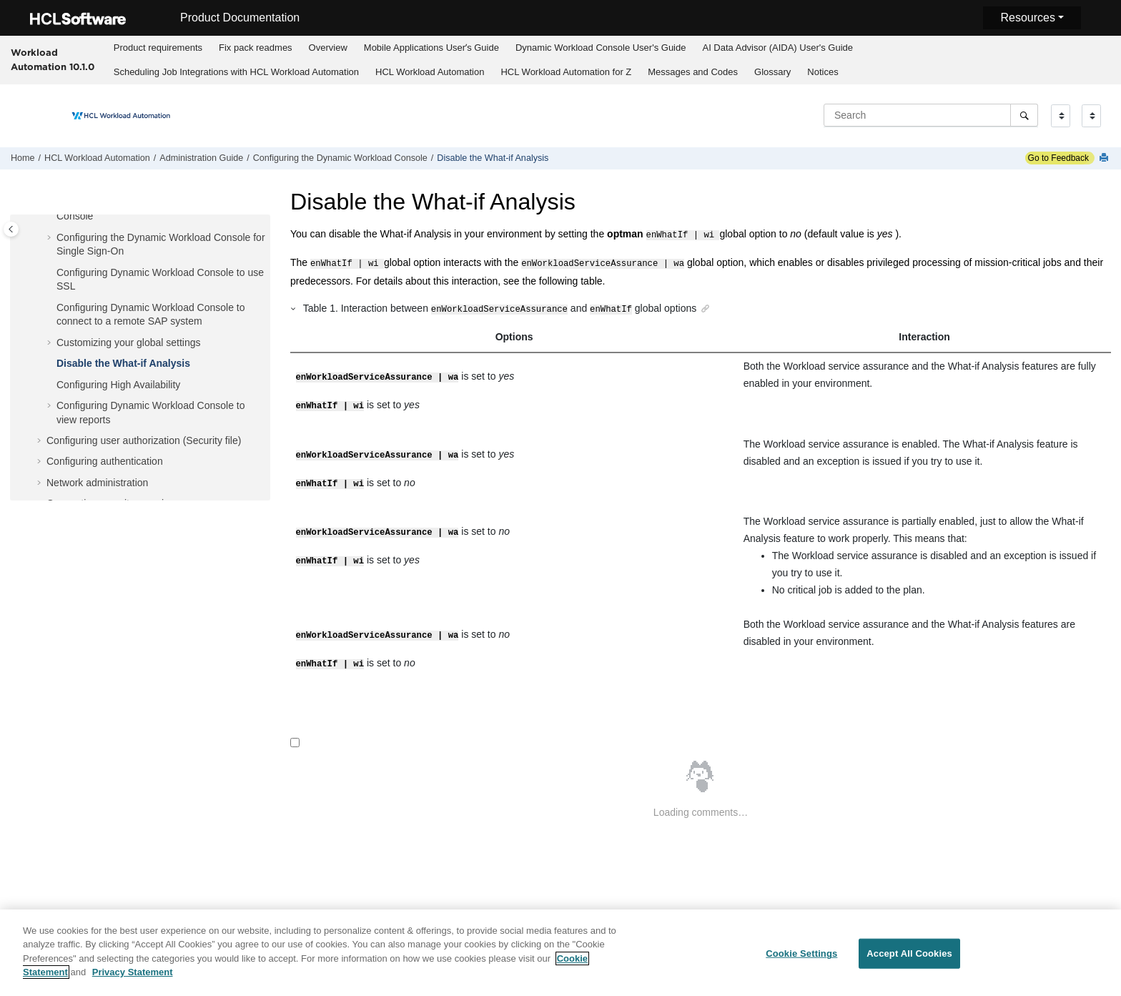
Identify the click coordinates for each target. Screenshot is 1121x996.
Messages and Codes (693, 71)
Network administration (97, 482)
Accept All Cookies (909, 962)
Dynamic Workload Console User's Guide (600, 47)
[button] (50, 238)
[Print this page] (1105, 158)
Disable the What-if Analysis (492, 158)
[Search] (1024, 115)
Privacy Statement (132, 980)
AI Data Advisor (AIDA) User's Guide (777, 47)
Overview (328, 47)
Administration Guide (201, 158)
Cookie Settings (801, 962)
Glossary (772, 71)
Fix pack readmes (255, 47)
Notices (822, 71)
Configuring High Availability (118, 384)
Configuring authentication (104, 461)
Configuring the (340, 158)
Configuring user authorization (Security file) (143, 440)
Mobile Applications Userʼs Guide (431, 47)
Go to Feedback (1057, 158)
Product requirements (158, 47)
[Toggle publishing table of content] (11, 229)
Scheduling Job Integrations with (236, 71)
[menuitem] (157, 48)
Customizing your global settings (128, 342)
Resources (1027, 17)
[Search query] (931, 115)
